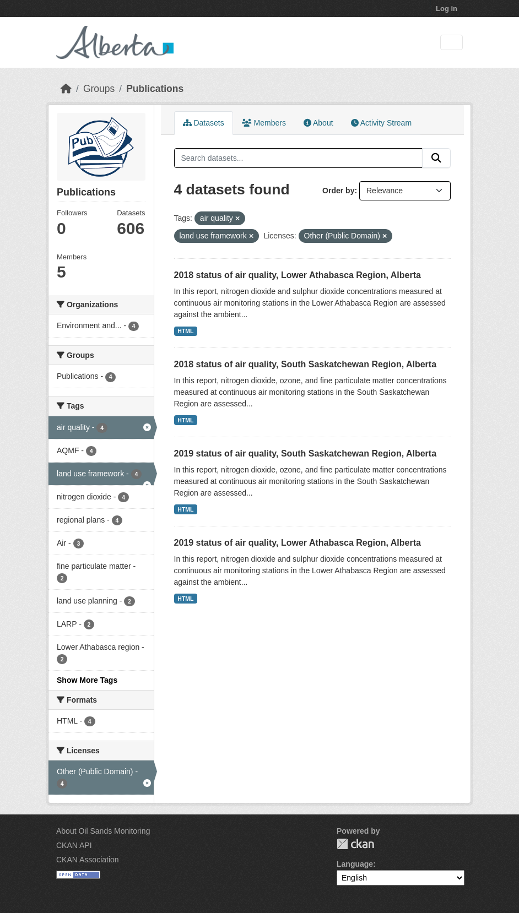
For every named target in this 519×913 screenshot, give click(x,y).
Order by (338, 190)
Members (264, 122)
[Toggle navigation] (451, 43)
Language (355, 864)
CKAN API (74, 845)
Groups (99, 88)
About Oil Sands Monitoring (103, 831)
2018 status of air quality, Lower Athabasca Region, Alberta (297, 275)
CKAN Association (87, 859)
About (318, 122)
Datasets (203, 122)
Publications (154, 88)
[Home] (66, 88)
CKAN (355, 844)
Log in (446, 8)
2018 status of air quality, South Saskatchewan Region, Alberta (305, 364)
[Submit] (436, 158)
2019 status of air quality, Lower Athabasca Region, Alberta (297, 542)
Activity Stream (381, 122)
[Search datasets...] (298, 158)
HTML (185, 331)
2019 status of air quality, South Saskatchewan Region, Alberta (305, 453)
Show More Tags (87, 680)
